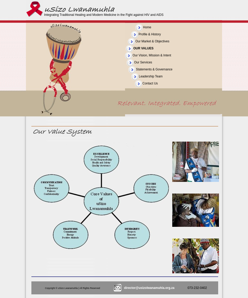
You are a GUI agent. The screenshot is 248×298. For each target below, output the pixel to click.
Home (147, 27)
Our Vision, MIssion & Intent (152, 55)
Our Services (143, 62)
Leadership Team (151, 76)
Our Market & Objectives (152, 41)
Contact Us (150, 83)
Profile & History (150, 34)
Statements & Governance (154, 69)
